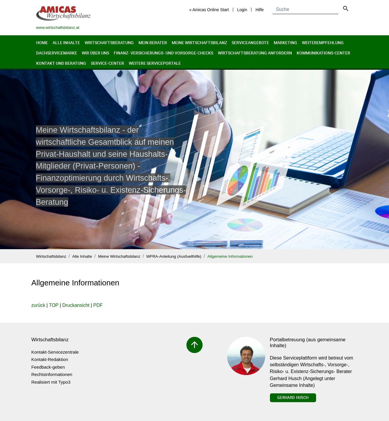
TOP (53, 305)
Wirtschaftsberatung (109, 42)
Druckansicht (75, 305)
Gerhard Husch (292, 397)
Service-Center (107, 63)
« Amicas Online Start (209, 10)
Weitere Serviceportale (155, 63)
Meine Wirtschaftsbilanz (199, 42)
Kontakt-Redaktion (49, 359)
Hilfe (260, 10)
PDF (98, 305)
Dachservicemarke (56, 53)
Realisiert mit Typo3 (51, 382)
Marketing (285, 42)
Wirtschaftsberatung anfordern (255, 53)
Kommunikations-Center (323, 53)
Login (242, 10)
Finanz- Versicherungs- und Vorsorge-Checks (163, 53)
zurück (38, 305)
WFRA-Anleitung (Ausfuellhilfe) (173, 256)
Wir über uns (95, 53)
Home (42, 42)
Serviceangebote (250, 42)
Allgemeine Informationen (230, 256)
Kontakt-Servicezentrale (55, 352)
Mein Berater (152, 42)
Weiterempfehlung (323, 42)
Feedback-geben (48, 367)
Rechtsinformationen (51, 374)
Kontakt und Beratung (61, 63)
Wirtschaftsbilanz (51, 256)
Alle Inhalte (66, 42)
